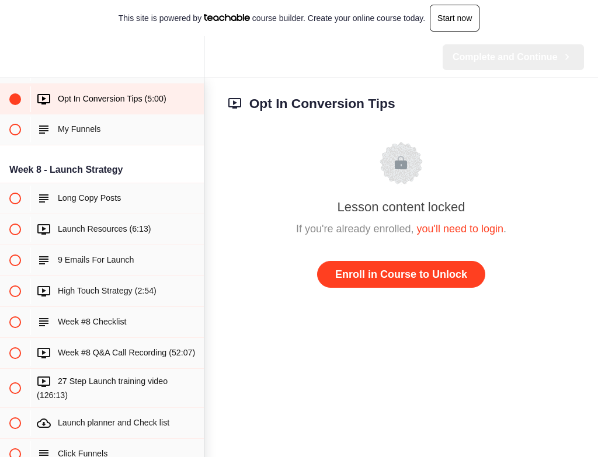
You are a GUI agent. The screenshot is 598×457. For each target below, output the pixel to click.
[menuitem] (189, 57)
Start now (454, 18)
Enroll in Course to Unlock (401, 274)
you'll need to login (460, 229)
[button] (14, 57)
